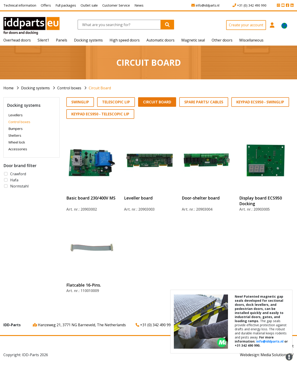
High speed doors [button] (125, 40)
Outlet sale (89, 5)
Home (8, 87)
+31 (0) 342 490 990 (154, 324)
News (139, 5)
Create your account (246, 24)
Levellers (15, 115)
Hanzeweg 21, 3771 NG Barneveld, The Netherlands (79, 324)
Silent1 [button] (43, 40)
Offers (46, 5)
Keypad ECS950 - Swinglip (260, 102)
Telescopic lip (116, 102)
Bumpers (15, 128)
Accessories (17, 149)
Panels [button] (61, 40)
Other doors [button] (222, 40)
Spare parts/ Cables (203, 102)
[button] (272, 27)
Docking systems (35, 87)
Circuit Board (100, 87)
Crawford (18, 173)
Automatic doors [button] (160, 40)
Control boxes (69, 87)
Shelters (14, 135)
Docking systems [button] (88, 40)
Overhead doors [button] (17, 40)
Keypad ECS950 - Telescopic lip (100, 114)
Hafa (14, 180)
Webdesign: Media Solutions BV (267, 354)
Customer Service (116, 5)
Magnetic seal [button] (193, 40)
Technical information (19, 5)
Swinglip (80, 102)
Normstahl (19, 186)
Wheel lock (16, 142)
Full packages (65, 5)
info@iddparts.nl (269, 341)
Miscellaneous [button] (251, 40)
